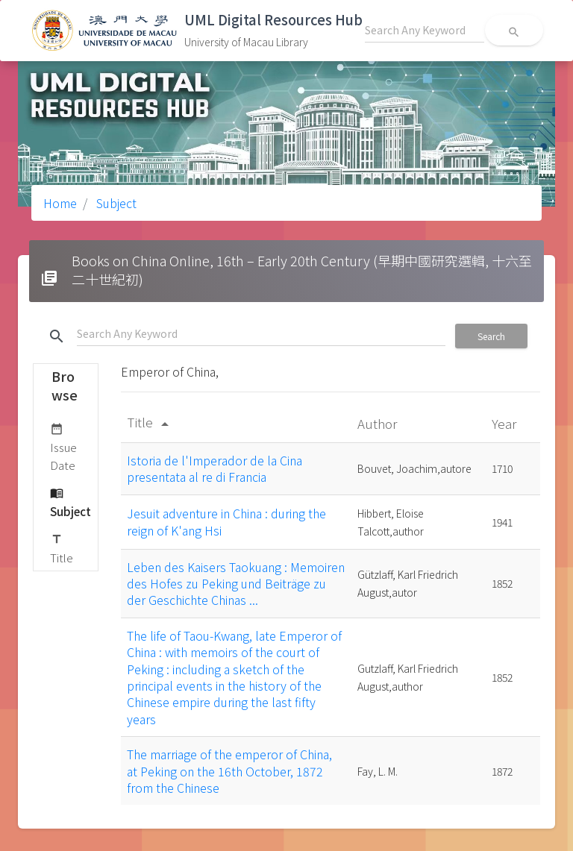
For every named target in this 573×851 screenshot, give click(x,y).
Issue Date (63, 446)
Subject (115, 203)
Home (60, 203)
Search (491, 336)
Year (505, 423)
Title (61, 547)
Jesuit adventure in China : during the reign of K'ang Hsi (226, 521)
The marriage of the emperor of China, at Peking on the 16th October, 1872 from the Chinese (229, 771)
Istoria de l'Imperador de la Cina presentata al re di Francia (214, 468)
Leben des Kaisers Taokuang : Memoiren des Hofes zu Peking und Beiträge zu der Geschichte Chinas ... (236, 583)
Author (378, 423)
